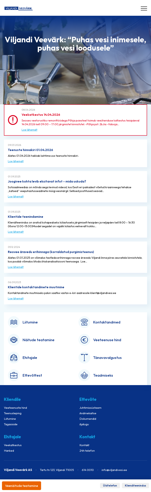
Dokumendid (87, 419)
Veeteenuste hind (15, 408)
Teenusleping (12, 413)
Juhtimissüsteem (90, 408)
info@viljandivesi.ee (114, 470)
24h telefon (87, 450)
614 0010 (88, 470)
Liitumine (10, 419)
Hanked (9, 450)
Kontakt (84, 445)
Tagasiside (10, 424)
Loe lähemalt (29, 130)
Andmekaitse (87, 413)
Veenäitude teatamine (21, 486)
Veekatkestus (13, 445)
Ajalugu (84, 424)
